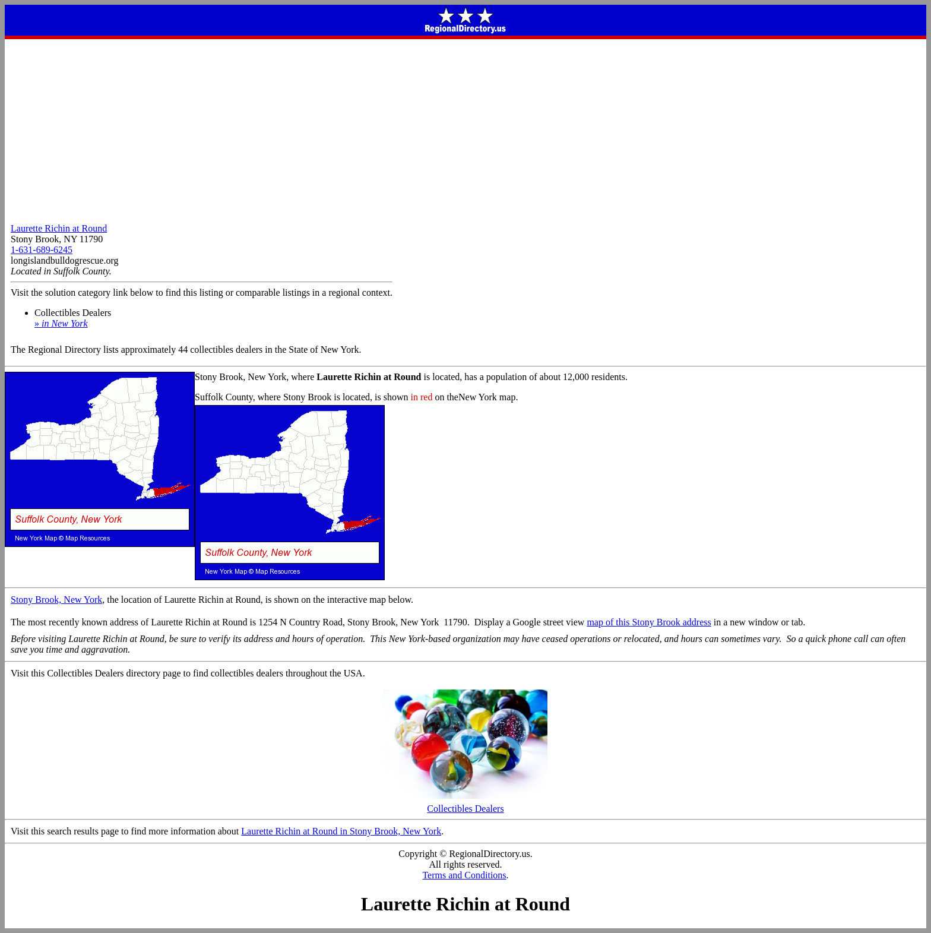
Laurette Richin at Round (59, 228)
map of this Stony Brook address (649, 622)
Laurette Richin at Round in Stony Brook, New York (341, 831)
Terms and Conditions (464, 875)
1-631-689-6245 (41, 250)
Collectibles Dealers (465, 804)
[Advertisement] (465, 128)
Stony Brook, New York (56, 599)
